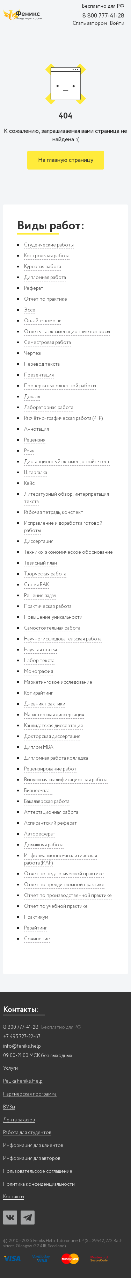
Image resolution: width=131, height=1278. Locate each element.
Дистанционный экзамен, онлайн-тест (67, 461)
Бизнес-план (38, 790)
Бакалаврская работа (47, 801)
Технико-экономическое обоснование (68, 552)
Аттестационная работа (51, 812)
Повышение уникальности (53, 617)
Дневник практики (44, 704)
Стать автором (90, 23)
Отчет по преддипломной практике (64, 884)
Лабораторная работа (48, 407)
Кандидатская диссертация (53, 725)
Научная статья (40, 649)
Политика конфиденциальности (39, 1184)
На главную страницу (65, 160)
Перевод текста (42, 364)
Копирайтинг (38, 693)
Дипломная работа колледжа (56, 758)
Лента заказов (19, 1120)
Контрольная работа (47, 255)
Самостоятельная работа (52, 628)
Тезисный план (40, 563)
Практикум (36, 917)
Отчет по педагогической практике (64, 873)
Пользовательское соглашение (37, 1171)
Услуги (10, 1068)
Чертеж (32, 353)
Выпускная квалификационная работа (66, 779)
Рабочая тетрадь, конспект (53, 512)
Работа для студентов (27, 1132)
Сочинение (37, 938)
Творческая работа (45, 573)
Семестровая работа (47, 342)
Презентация (39, 375)
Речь (29, 450)
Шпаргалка (35, 472)
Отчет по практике (45, 299)
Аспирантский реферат (50, 823)
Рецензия (34, 440)
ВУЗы (9, 1107)
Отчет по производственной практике (68, 895)
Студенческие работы (49, 245)
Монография (38, 671)
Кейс (29, 483)
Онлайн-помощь (42, 320)
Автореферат (39, 834)
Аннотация (36, 429)
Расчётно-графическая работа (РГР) (63, 418)
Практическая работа (48, 606)
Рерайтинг (35, 928)
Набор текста (39, 660)
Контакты (13, 1197)
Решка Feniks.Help (23, 1081)
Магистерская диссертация (54, 714)
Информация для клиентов (33, 1145)
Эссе (29, 310)
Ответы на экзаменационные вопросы (67, 331)
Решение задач (40, 595)
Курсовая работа (42, 266)
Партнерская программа (30, 1094)
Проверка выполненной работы (60, 385)
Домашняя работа (44, 844)
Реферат (33, 288)
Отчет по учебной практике (56, 906)
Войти (117, 23)
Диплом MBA (38, 747)
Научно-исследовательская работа (63, 639)
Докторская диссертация (52, 736)
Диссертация (38, 541)
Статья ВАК (36, 584)
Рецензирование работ (50, 769)
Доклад (32, 396)
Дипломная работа (45, 277)
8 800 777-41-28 (103, 16)
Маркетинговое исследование (58, 682)
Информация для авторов (31, 1158)
